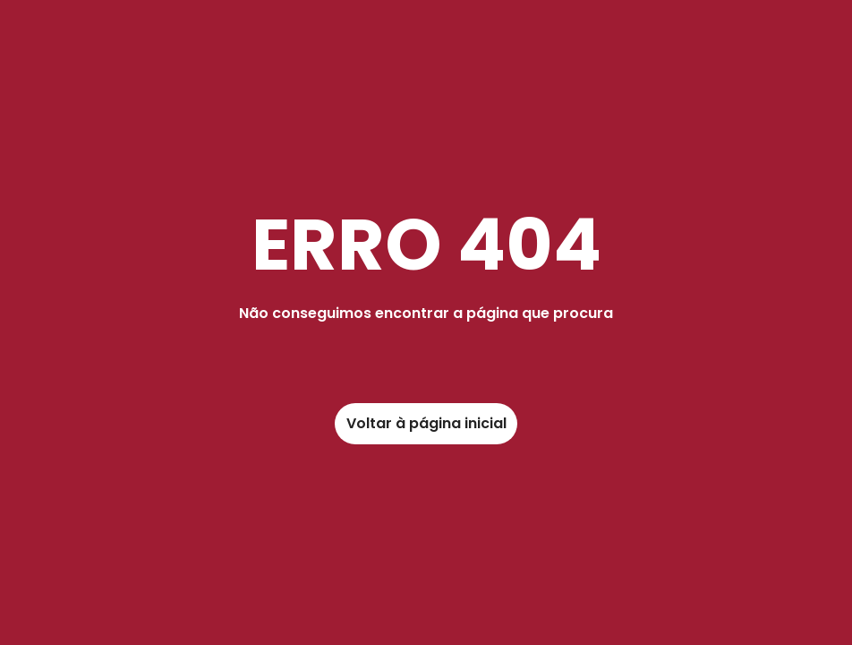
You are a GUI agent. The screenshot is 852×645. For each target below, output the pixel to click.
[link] (426, 423)
